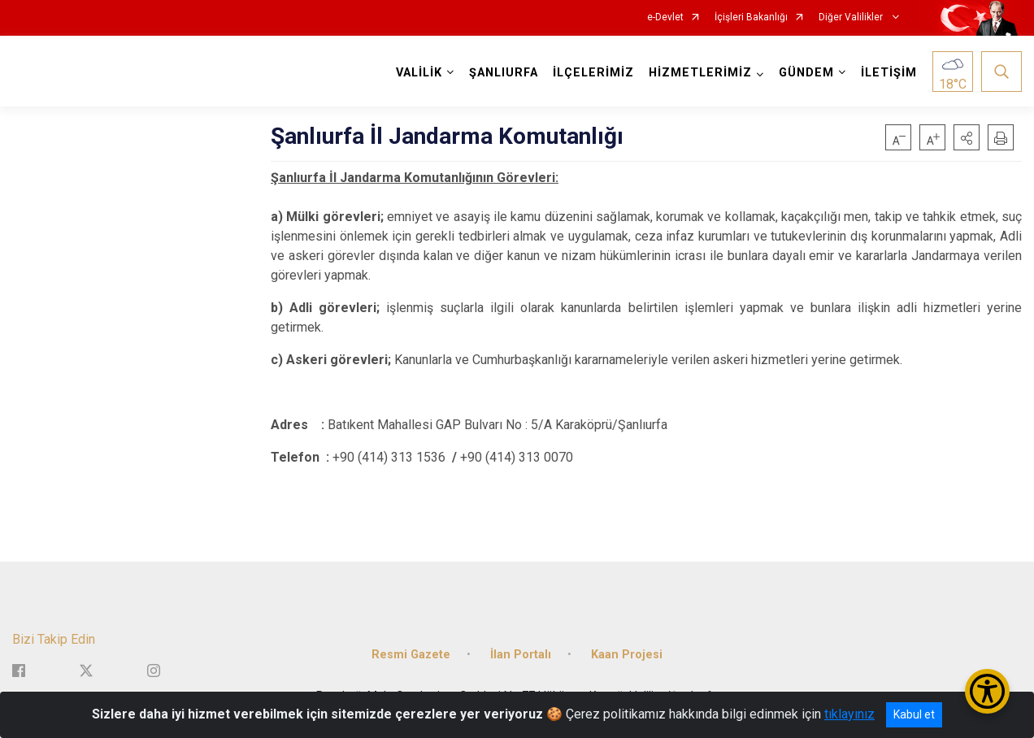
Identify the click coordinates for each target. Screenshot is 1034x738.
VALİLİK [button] (419, 73)
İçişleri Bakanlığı (751, 17)
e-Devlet (665, 17)
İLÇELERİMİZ (593, 73)
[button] (967, 137)
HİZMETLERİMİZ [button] (700, 73)
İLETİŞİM (889, 73)
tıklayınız (849, 714)
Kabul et (914, 714)
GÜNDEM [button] (806, 73)
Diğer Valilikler (852, 17)
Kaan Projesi (627, 653)
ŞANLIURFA (503, 73)
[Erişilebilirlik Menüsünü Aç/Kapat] (987, 691)
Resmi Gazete (410, 653)
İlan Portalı (520, 653)
